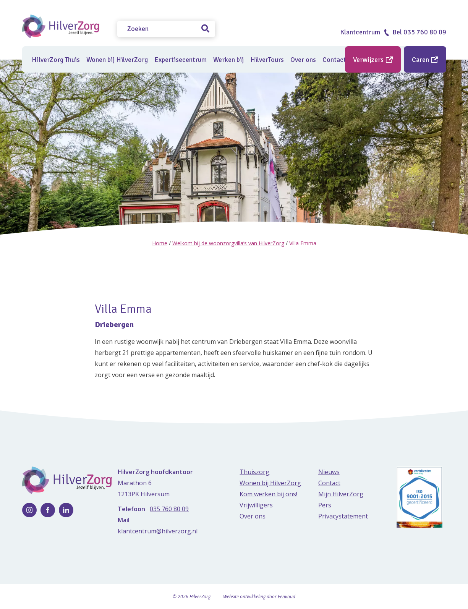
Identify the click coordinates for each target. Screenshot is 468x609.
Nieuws (329, 472)
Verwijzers (373, 59)
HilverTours (267, 59)
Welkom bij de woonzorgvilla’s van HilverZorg (228, 243)
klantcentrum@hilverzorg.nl (158, 531)
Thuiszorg (254, 472)
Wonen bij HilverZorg (117, 59)
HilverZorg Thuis (56, 59)
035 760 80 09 (169, 509)
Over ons (303, 59)
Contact (329, 483)
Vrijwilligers (256, 505)
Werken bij (228, 59)
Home (159, 243)
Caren (425, 59)
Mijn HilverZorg (340, 494)
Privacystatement (343, 516)
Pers (324, 505)
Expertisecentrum (180, 59)
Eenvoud (286, 596)
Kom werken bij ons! (268, 494)
